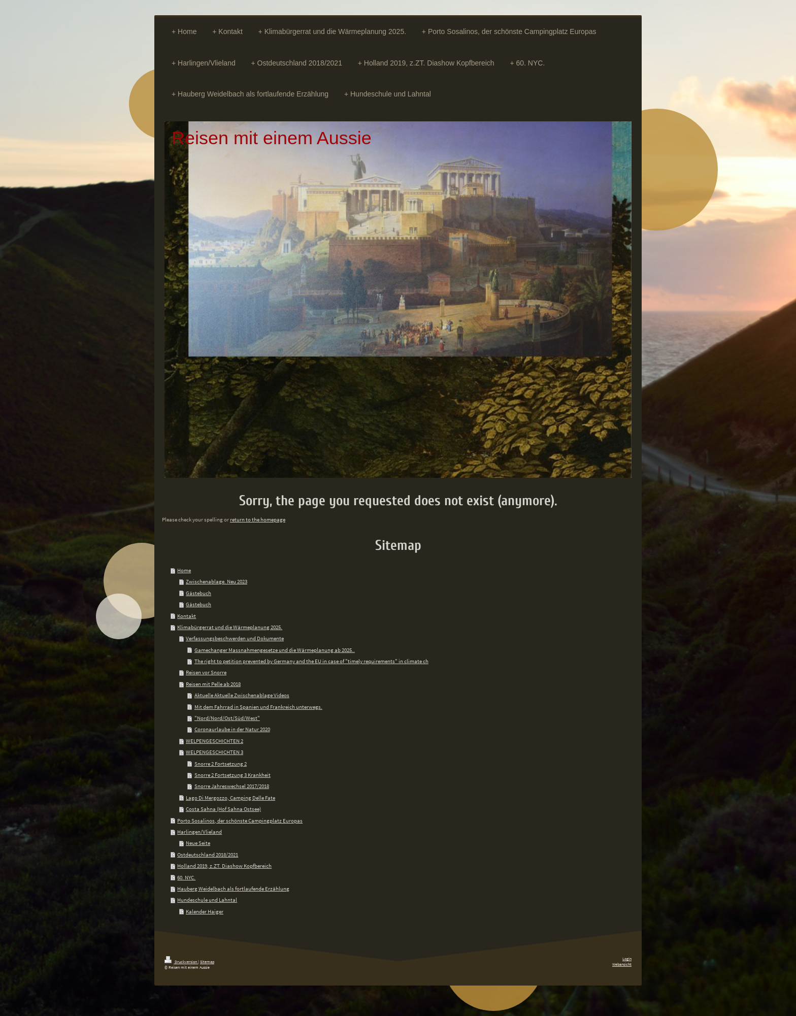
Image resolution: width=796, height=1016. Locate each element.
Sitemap (207, 961)
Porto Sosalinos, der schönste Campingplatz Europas (240, 820)
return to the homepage (257, 519)
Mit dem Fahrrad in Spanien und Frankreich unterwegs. (258, 706)
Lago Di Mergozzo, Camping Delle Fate (230, 797)
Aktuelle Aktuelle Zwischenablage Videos (241, 695)
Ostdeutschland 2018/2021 (207, 854)
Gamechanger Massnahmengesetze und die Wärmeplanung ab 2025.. (274, 649)
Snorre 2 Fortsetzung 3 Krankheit (232, 774)
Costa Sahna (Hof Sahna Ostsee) (223, 808)
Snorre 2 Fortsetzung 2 (220, 763)
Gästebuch (198, 593)
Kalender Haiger (204, 911)
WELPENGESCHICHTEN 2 (214, 740)
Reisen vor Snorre (206, 672)
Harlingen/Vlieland (199, 831)
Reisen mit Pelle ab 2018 (213, 683)
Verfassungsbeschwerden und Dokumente (235, 638)
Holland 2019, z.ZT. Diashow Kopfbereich (224, 865)
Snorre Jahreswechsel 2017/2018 (231, 786)
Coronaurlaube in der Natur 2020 (232, 729)
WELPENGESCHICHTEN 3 (214, 752)
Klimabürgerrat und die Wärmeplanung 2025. (229, 627)
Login (627, 958)
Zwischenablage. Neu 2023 (216, 581)
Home (184, 570)
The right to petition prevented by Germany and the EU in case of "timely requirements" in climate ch (311, 661)
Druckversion (181, 961)
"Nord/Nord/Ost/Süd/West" (227, 718)
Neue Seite (198, 842)
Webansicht (622, 964)
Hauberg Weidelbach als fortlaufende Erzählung (233, 888)
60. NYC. (186, 877)
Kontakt (186, 615)
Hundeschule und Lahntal (207, 899)
